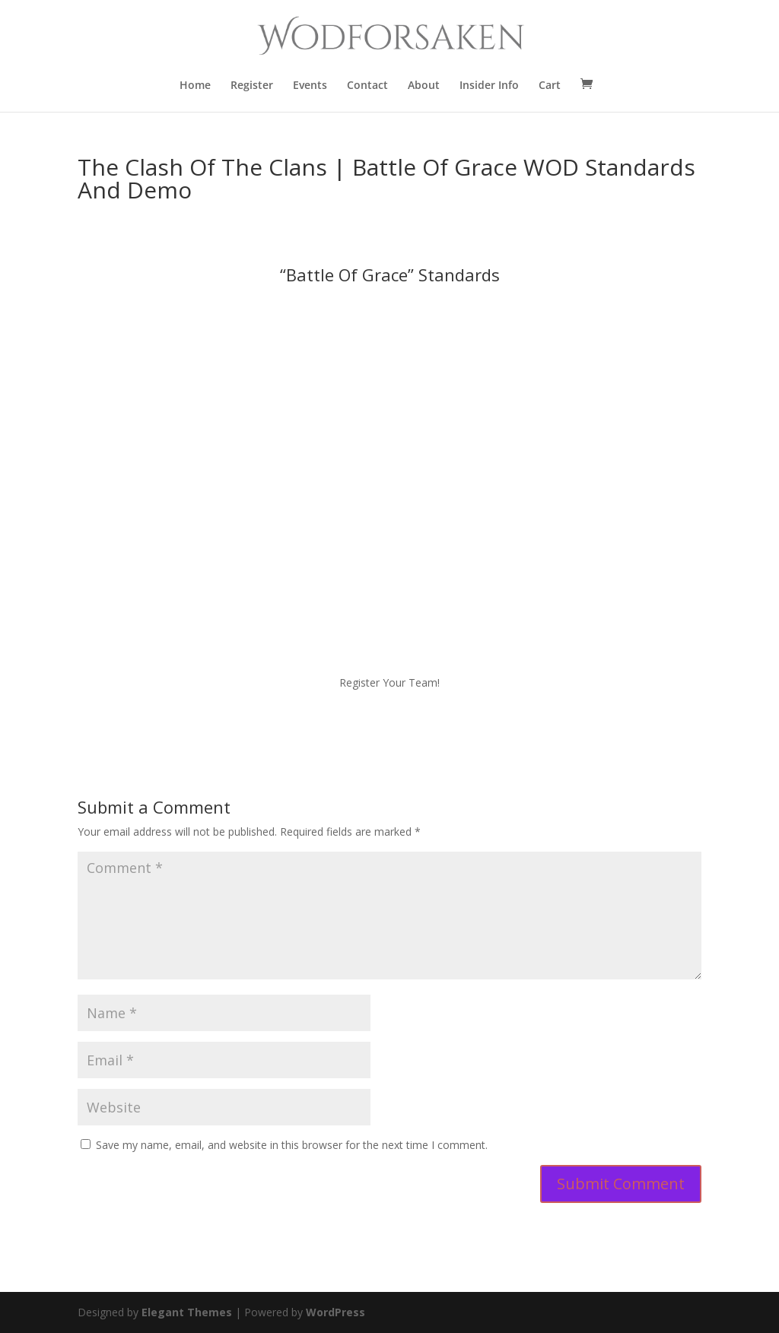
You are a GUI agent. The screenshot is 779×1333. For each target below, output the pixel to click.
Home (195, 86)
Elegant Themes (186, 1312)
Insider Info (489, 86)
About (424, 86)
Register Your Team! (389, 682)
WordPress (335, 1312)
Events (310, 86)
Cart (550, 86)
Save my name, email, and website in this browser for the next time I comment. (292, 1145)
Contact (367, 86)
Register (252, 86)
